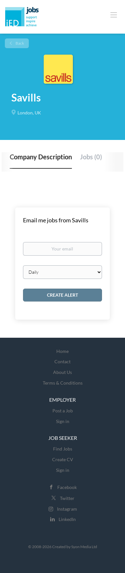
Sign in (62, 421)
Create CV (62, 459)
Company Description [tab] (41, 157)
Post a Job (62, 410)
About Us (62, 372)
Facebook (67, 487)
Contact (62, 361)
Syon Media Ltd (84, 546)
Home (62, 351)
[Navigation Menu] (113, 14)
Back (19, 43)
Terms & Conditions (63, 383)
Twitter (67, 498)
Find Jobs (62, 448)
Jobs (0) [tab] (91, 157)
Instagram (67, 509)
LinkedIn (67, 519)
